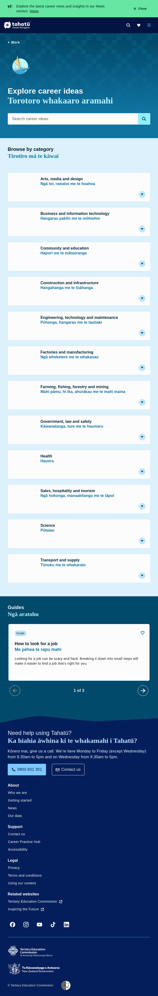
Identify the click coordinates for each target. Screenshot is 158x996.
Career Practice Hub (24, 842)
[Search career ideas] (79, 119)
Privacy (14, 868)
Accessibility (17, 849)
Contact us (68, 769)
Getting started (20, 800)
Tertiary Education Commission (35, 901)
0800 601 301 (27, 769)
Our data (15, 816)
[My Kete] (138, 25)
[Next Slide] (143, 690)
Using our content (22, 883)
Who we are (17, 793)
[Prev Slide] (15, 690)
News (34, 11)
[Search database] (144, 118)
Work (15, 42)
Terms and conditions (25, 875)
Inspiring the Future (26, 909)
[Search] (128, 25)
